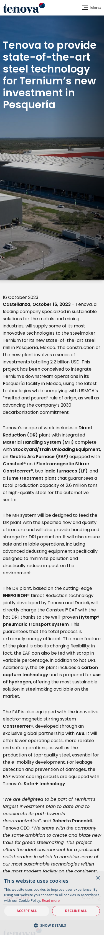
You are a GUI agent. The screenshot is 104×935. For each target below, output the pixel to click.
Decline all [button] (76, 910)
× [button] (98, 878)
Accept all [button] (27, 910)
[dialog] (52, 903)
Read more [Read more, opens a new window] (51, 900)
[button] (52, 925)
